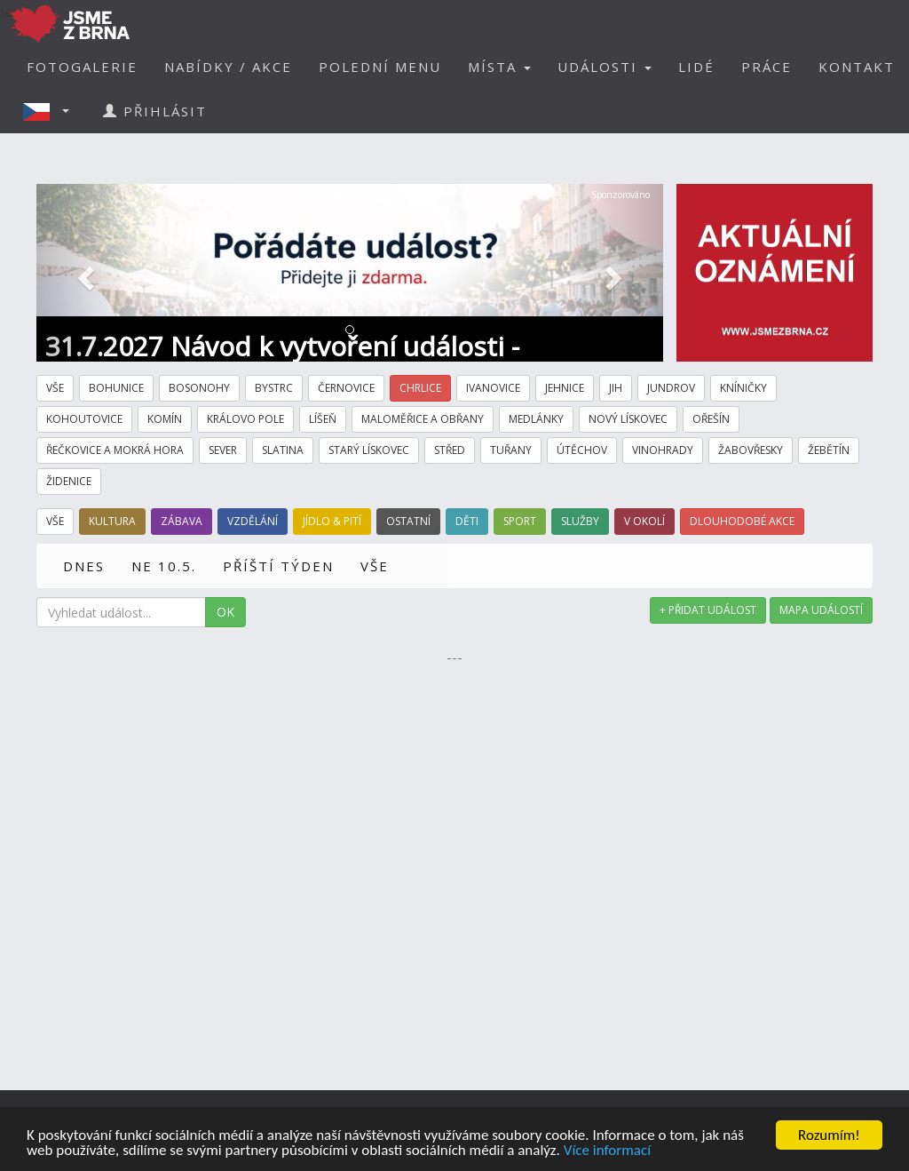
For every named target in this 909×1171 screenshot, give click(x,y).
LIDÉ (696, 67)
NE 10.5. (163, 566)
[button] (51, 111)
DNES (84, 566)
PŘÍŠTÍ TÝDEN (278, 566)
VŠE (374, 566)
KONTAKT (856, 67)
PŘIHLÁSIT (155, 111)
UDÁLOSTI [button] (604, 67)
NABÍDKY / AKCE (228, 67)
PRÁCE (766, 67)
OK (225, 611)
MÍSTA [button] (499, 67)
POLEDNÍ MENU (380, 67)
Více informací (607, 1151)
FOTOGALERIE (82, 67)
